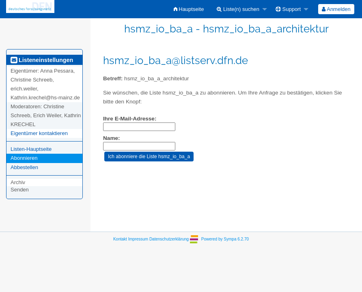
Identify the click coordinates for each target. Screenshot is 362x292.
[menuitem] (189, 9)
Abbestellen (24, 167)
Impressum (138, 239)
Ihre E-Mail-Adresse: (129, 119)
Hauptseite (189, 9)
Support (288, 9)
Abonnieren (24, 158)
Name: (111, 138)
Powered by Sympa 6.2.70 (225, 239)
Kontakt (120, 239)
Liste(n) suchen (238, 9)
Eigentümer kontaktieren (39, 133)
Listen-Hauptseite (31, 149)
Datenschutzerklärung (169, 239)
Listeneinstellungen (42, 60)
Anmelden (336, 9)
